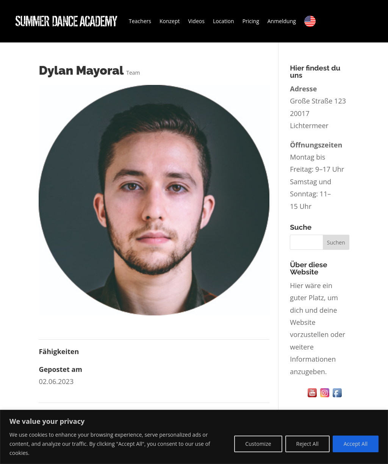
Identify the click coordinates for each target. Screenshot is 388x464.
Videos (196, 21)
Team (133, 72)
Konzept (170, 21)
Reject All (307, 443)
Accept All (356, 443)
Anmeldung (282, 21)
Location (223, 21)
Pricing (250, 21)
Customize (258, 443)
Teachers (140, 21)
